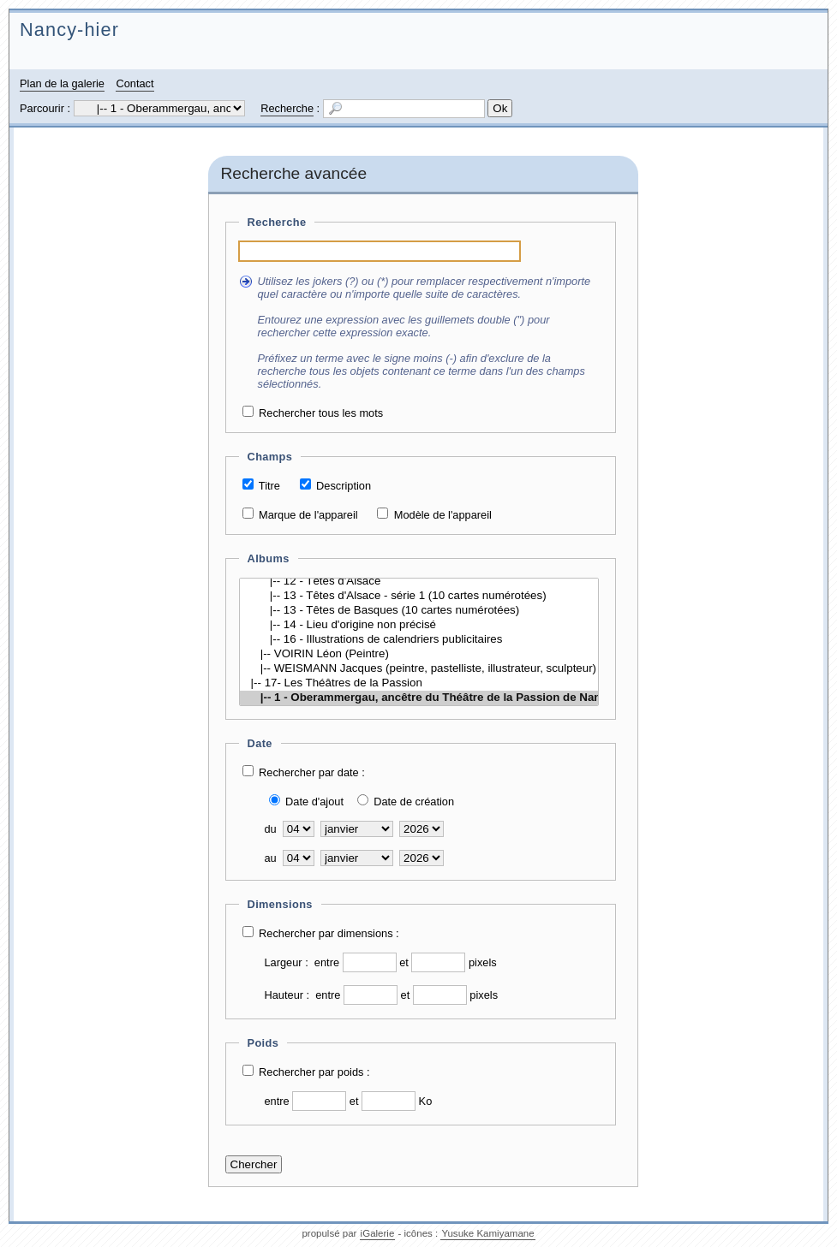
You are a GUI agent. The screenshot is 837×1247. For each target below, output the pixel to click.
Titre (269, 485)
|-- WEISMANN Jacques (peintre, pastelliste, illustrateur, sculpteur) (419, 669)
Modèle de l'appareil (443, 514)
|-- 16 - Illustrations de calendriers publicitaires (419, 639)
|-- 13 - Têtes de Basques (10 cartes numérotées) (419, 610)
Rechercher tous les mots (321, 413)
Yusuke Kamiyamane (487, 1233)
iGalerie (378, 1233)
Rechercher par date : (312, 772)
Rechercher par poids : (314, 1072)
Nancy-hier (69, 29)
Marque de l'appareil (308, 514)
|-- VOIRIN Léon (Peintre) (419, 654)
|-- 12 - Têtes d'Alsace (419, 581)
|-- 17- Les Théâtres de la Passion (419, 683)
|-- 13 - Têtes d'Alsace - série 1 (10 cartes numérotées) (419, 596)
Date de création (414, 801)
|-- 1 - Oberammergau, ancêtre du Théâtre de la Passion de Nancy (419, 698)
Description (343, 485)
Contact (134, 83)
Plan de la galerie (62, 83)
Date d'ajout (314, 801)
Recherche (287, 108)
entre (326, 962)
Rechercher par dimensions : (329, 933)
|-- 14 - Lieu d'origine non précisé (419, 625)
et (404, 962)
